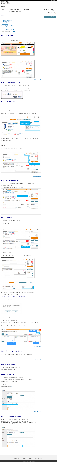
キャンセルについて (24, 458)
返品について (31, 458)
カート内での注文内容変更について (7, 22)
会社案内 (14, 456)
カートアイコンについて (6, 18)
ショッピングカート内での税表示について (9, 25)
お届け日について (16, 458)
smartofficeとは (20, 456)
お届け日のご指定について (6, 28)
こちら (14, 31)
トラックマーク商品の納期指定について (8, 29)
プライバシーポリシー (40, 456)
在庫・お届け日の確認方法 (6, 26)
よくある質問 (32, 456)
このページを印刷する (50, 16)
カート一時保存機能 (5, 24)
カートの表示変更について (6, 21)
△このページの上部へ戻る (37, 79)
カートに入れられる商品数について (7, 20)
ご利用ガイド (26, 456)
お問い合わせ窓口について (39, 458)
